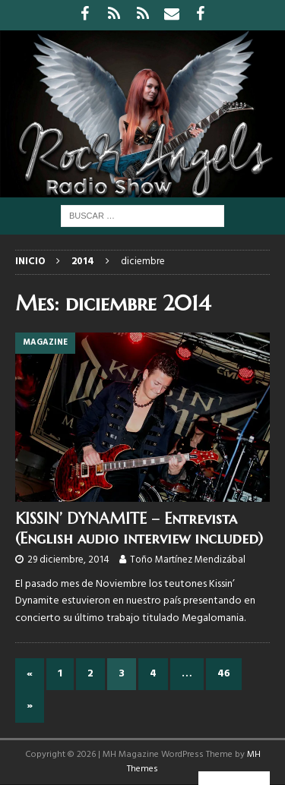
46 (223, 674)
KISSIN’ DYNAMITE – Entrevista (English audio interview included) (139, 528)
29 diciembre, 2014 (68, 560)
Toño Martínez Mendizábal (187, 560)
